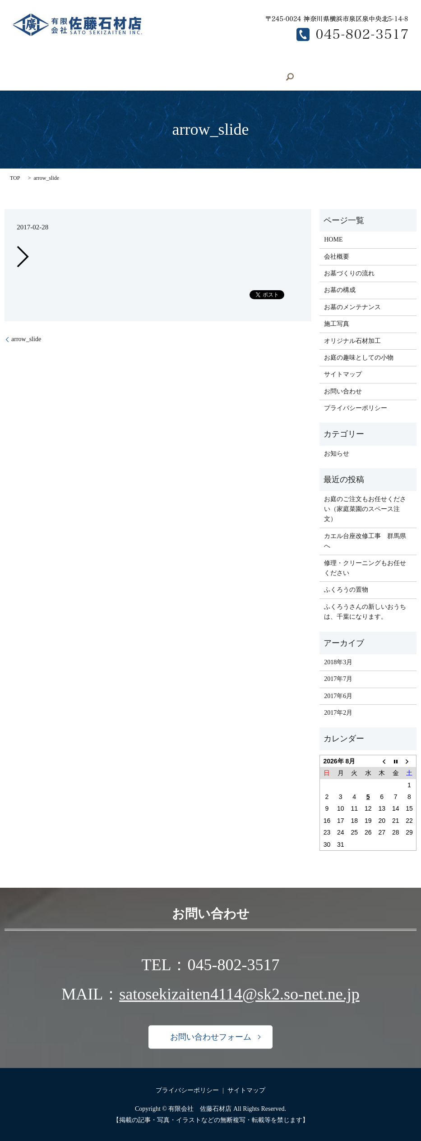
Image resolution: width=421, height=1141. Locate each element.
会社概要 (68, 61)
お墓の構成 (336, 61)
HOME (30, 61)
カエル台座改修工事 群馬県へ (365, 540)
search (192, 77)
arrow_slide (26, 338)
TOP (15, 177)
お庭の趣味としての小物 (358, 357)
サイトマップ (343, 373)
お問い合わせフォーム (210, 1036)
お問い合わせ (152, 76)
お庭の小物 (224, 61)
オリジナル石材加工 (164, 61)
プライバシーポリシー (355, 407)
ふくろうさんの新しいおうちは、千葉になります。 (365, 610)
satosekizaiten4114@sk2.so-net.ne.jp (239, 994)
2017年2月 (338, 712)
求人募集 (104, 76)
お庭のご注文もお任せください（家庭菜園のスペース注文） (365, 508)
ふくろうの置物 (346, 589)
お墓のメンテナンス (48, 76)
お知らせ (336, 452)
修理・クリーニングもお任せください (365, 567)
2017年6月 (338, 695)
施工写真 (108, 61)
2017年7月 (338, 678)
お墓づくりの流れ (280, 61)
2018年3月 (338, 661)
